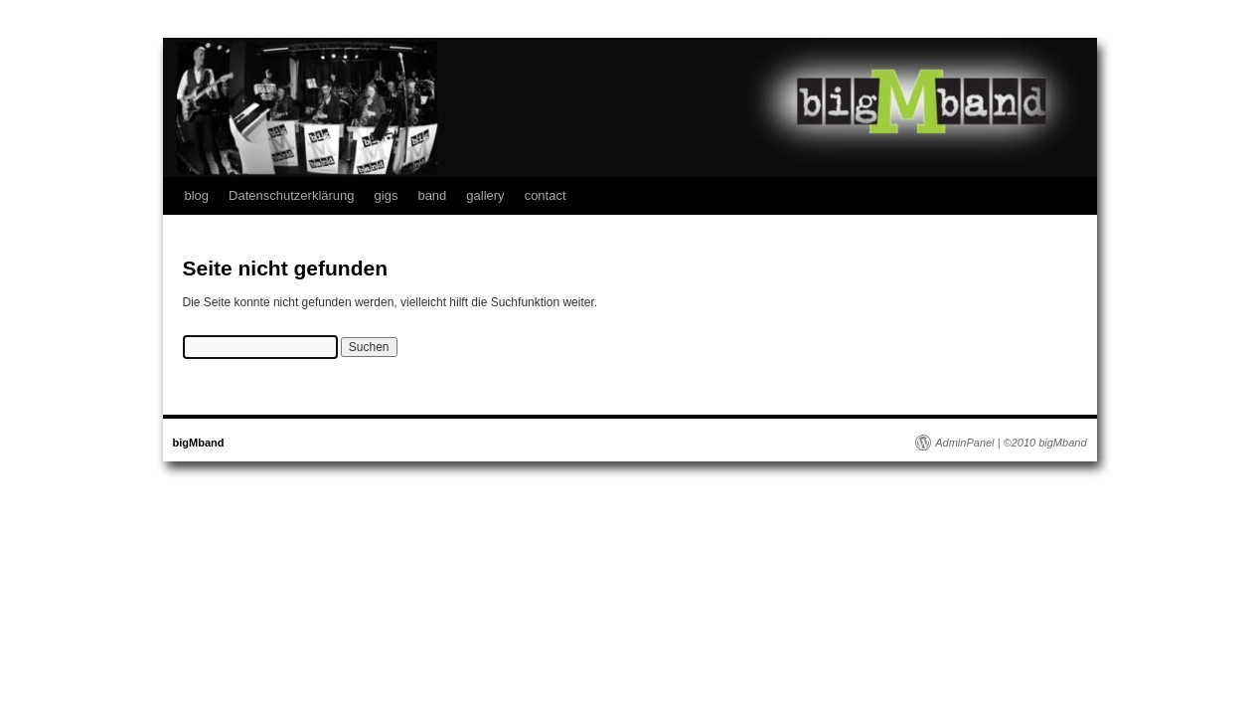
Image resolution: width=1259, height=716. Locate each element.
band (431, 195)
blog (197, 195)
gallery (485, 195)
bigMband (199, 442)
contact (545, 195)
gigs (386, 195)
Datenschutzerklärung (291, 195)
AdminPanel (964, 442)
